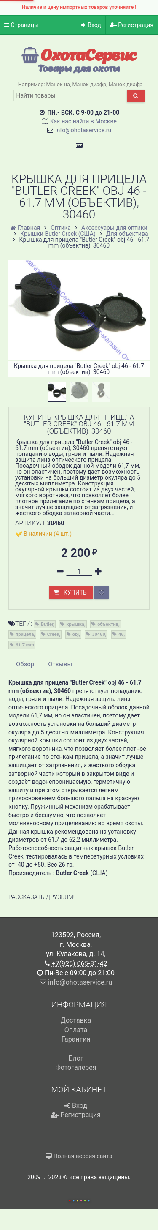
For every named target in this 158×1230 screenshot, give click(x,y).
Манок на (58, 84)
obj (75, 634)
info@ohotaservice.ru (83, 130)
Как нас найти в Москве (83, 121)
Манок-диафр (89, 84)
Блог (75, 1058)
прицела (25, 634)
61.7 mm (25, 645)
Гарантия (76, 1039)
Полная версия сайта (79, 1156)
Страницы (21, 25)
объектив (107, 624)
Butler (47, 624)
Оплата (75, 1030)
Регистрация (131, 25)
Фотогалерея (75, 1068)
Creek (53, 634)
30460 (98, 634)
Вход (91, 25)
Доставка (76, 1020)
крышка (75, 624)
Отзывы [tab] (60, 664)
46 (121, 634)
